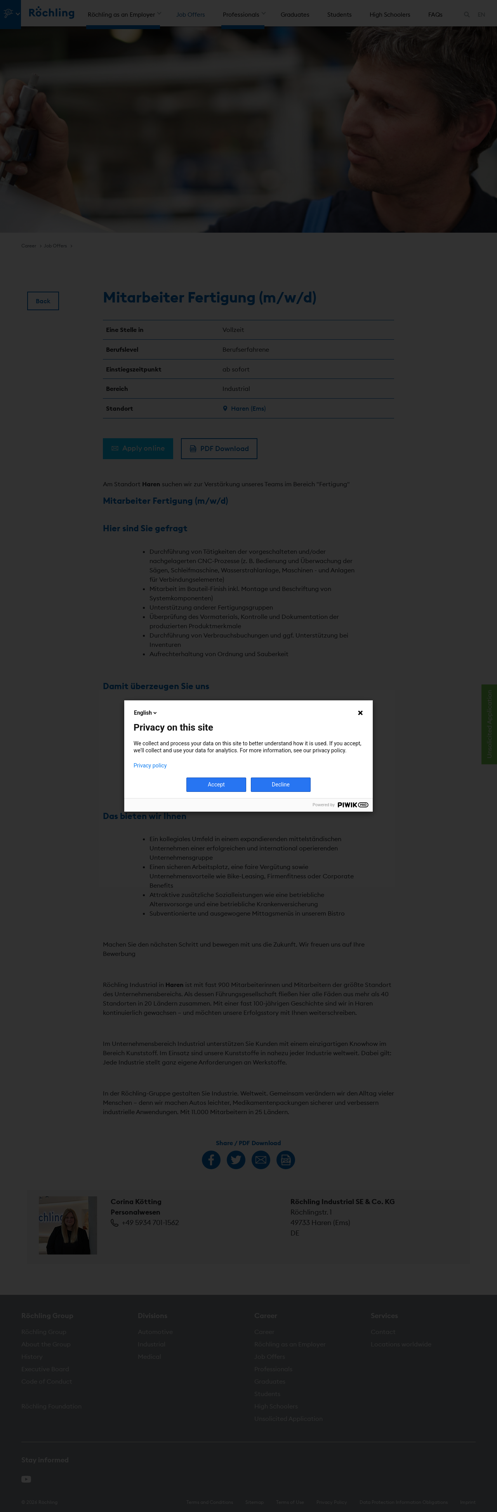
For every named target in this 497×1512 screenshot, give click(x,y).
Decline (281, 784)
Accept (216, 784)
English (146, 713)
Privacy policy (150, 765)
